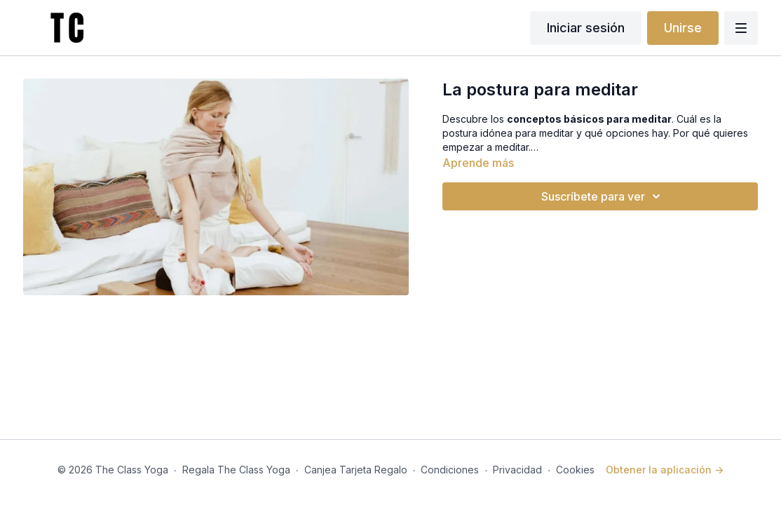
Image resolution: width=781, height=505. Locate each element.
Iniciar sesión (586, 27)
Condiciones (450, 470)
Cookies (575, 470)
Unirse (683, 27)
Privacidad (517, 470)
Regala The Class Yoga (236, 470)
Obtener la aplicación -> (665, 470)
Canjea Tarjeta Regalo (355, 470)
